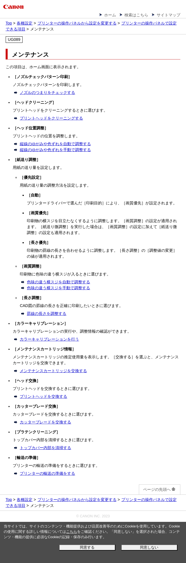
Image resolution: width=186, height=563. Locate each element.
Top (9, 23)
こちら (71, 532)
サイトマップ (168, 15)
